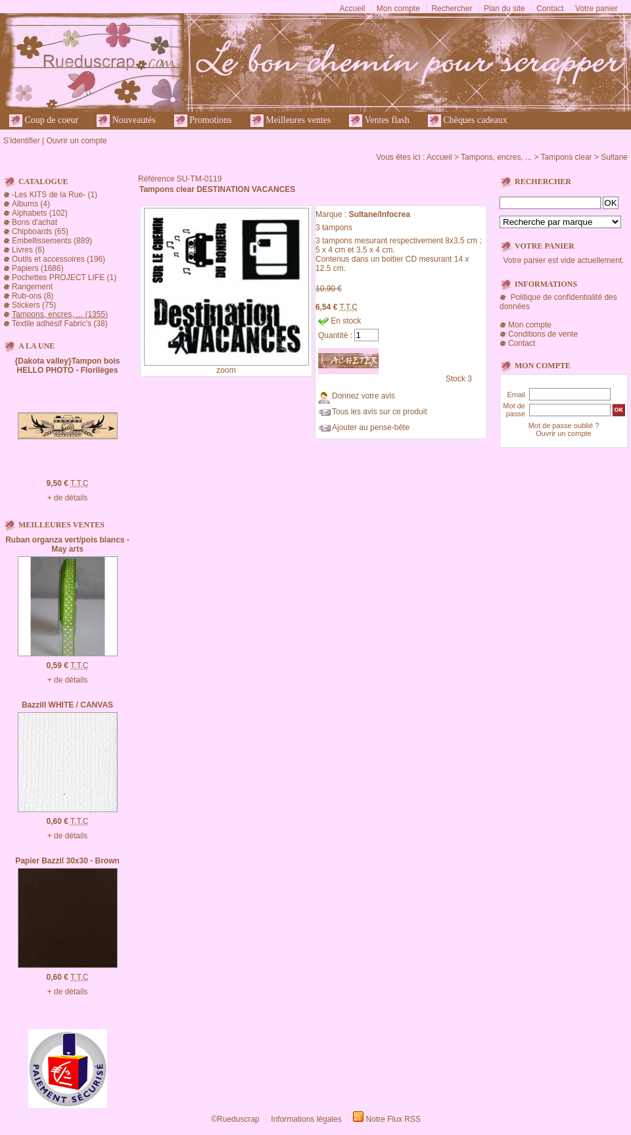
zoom (225, 370)
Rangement (32, 286)
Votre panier (596, 8)
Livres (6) (28, 249)
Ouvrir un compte (76, 140)
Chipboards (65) (40, 231)
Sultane (614, 157)
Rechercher (451, 8)
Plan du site (504, 8)
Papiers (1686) (38, 268)
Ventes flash (379, 120)
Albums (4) (31, 203)
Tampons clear (566, 157)
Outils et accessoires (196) (58, 259)
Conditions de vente (543, 334)
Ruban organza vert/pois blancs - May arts (67, 544)
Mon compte (398, 8)
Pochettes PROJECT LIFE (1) (64, 277)
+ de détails (67, 497)
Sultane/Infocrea (379, 214)
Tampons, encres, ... (496, 157)
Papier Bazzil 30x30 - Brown (67, 860)
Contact (549, 8)
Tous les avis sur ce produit (379, 411)
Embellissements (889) (52, 240)
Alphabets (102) (40, 213)
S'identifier (21, 140)
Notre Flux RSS (393, 1119)
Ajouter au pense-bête (370, 427)
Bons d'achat (34, 222)
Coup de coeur (43, 120)
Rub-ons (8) (32, 296)
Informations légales (306, 1119)
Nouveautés (126, 120)
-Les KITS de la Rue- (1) (54, 194)
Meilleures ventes (290, 120)
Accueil (352, 8)
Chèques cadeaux (467, 120)
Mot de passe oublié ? (563, 425)
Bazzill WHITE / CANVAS (67, 705)
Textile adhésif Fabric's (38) (60, 323)
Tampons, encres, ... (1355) (60, 314)
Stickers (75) (34, 305)
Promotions (203, 120)
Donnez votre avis (363, 395)
